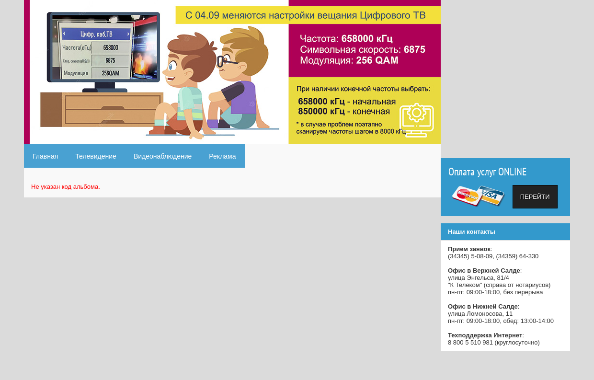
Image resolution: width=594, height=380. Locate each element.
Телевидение (95, 156)
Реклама (222, 156)
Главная (45, 156)
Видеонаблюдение (163, 156)
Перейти (535, 196)
